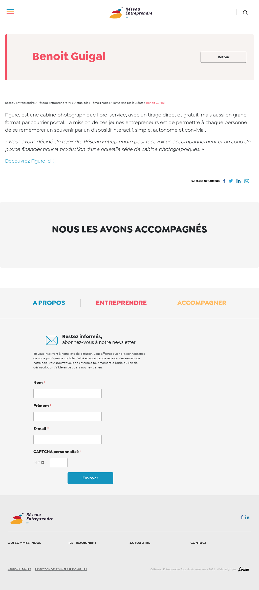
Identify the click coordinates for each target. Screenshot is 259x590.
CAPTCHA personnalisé (57, 451)
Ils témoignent (83, 543)
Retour (223, 57)
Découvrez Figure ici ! (29, 161)
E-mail (41, 428)
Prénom (42, 405)
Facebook (242, 518)
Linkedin (247, 518)
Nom (39, 382)
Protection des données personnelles (61, 569)
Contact (198, 543)
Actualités (140, 543)
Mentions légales (19, 569)
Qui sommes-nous (24, 543)
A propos (49, 302)
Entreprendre (121, 302)
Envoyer (90, 478)
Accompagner (201, 302)
